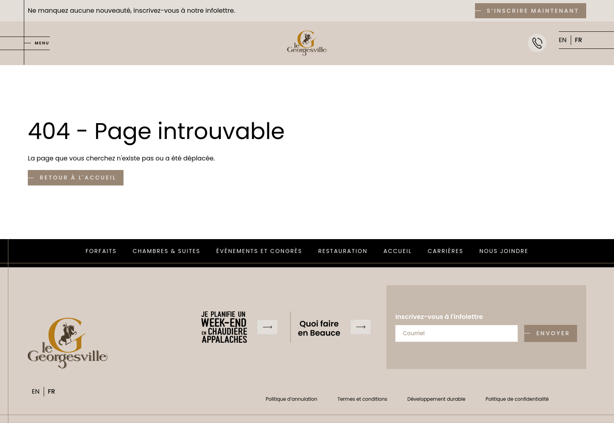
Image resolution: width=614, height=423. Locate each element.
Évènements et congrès (259, 251)
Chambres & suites (166, 251)
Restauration (342, 251)
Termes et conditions (362, 399)
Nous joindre (504, 251)
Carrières (445, 251)
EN (563, 39)
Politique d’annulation (291, 399)
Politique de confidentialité (517, 399)
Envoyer (553, 333)
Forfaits (101, 251)
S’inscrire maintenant (533, 11)
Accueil (398, 251)
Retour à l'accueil (78, 178)
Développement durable (436, 399)
